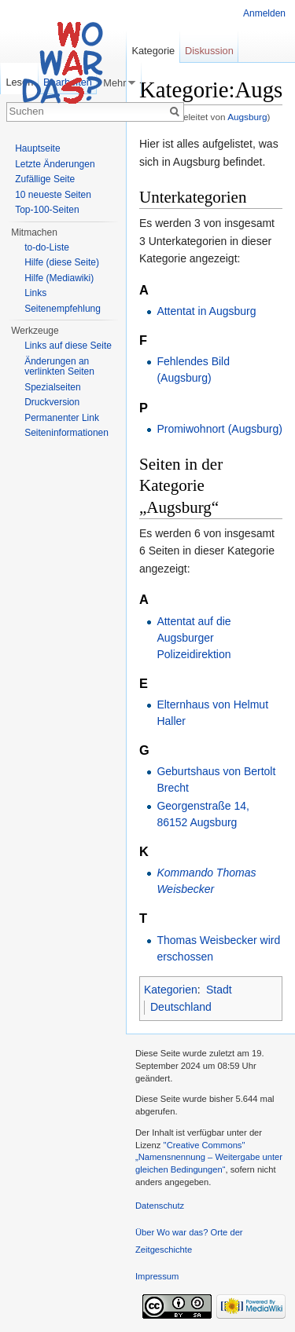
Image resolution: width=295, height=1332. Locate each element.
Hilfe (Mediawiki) (59, 278)
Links (35, 292)
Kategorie (153, 51)
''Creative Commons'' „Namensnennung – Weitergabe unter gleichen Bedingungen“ (208, 1157)
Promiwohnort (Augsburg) (219, 429)
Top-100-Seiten (47, 209)
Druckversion (51, 402)
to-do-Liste (46, 247)
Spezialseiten (52, 387)
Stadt (219, 989)
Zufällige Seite (45, 179)
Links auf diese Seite (68, 345)
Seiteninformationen (66, 432)
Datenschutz (159, 1205)
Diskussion (209, 51)
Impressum (157, 1276)
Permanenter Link (61, 417)
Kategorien (170, 989)
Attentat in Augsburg (206, 311)
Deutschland (181, 1007)
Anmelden (264, 13)
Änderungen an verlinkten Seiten (59, 367)
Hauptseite (37, 148)
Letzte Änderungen (54, 164)
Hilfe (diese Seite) (61, 262)
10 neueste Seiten (53, 194)
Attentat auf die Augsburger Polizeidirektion (193, 638)
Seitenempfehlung (62, 308)
